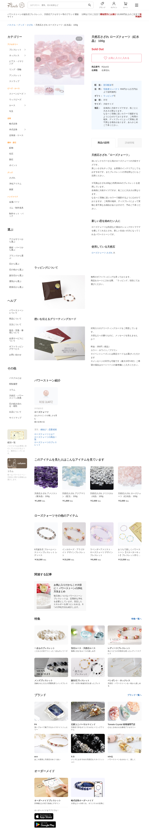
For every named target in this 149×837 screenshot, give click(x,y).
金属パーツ (14, 202)
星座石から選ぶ (16, 287)
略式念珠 (13, 124)
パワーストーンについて (16, 311)
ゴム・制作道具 (16, 208)
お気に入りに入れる (116, 58)
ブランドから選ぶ (16, 256)
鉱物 (11, 148)
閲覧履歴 (13, 384)
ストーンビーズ (16, 94)
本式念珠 (13, 129)
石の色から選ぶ (16, 269)
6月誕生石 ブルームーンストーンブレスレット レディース (71, 552)
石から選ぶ (14, 264)
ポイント (13, 165)
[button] (38, 59)
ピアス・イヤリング (16, 62)
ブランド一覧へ (134, 695)
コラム (12, 390)
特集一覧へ (136, 619)
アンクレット (15, 75)
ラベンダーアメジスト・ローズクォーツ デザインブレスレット (127, 552)
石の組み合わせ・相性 (15, 405)
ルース (12, 105)
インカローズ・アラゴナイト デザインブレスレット (99, 552)
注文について (15, 324)
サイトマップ (15, 418)
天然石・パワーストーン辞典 (16, 396)
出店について (15, 412)
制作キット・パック (16, 214)
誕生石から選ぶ (16, 275)
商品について (15, 318)
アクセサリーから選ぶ (16, 240)
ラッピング (108, 96)
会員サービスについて (16, 339)
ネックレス (14, 55)
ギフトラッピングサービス (16, 347)
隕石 (11, 159)
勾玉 (11, 111)
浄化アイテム (15, 183)
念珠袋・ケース (16, 135)
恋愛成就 (53, 429)
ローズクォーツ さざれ (102, 253)
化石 (11, 153)
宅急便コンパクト (111, 89)
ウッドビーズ (15, 99)
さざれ (12, 178)
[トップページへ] (16, 7)
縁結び (43, 429)
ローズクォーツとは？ (44, 434)
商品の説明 (103, 142)
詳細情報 (129, 142)
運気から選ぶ (15, 281)
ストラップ (14, 81)
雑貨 (11, 189)
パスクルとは (15, 378)
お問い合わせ (15, 355)
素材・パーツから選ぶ (16, 248)
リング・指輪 (15, 69)
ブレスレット (15, 49)
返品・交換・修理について (16, 331)
